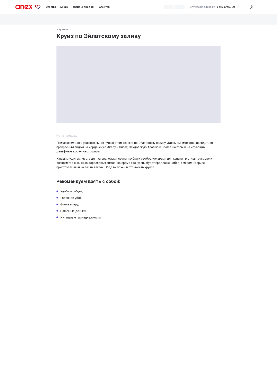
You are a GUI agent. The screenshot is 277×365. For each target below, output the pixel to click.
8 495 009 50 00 (215, 7)
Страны (51, 6)
